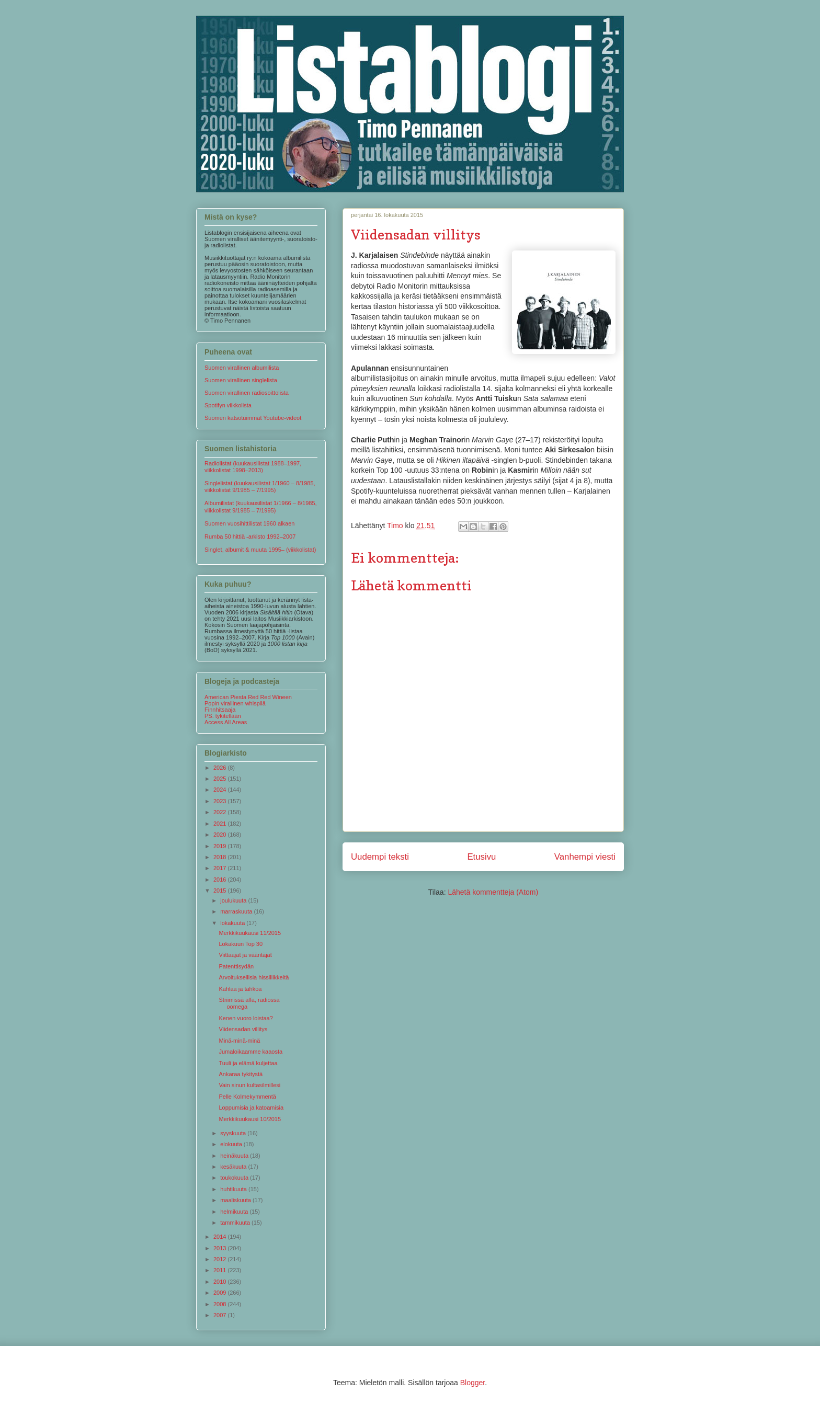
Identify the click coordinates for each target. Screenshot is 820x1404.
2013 (220, 1248)
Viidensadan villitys (243, 1029)
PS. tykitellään (222, 716)
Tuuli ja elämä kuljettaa (248, 1063)
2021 (220, 823)
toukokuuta (235, 1177)
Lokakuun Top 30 (241, 944)
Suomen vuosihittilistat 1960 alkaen (249, 523)
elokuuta (232, 1144)
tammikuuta (236, 1222)
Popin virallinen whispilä (235, 703)
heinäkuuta (235, 1155)
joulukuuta (234, 900)
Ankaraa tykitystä (241, 1074)
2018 (220, 857)
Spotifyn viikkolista (228, 405)
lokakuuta (233, 923)
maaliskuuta (236, 1200)
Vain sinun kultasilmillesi (249, 1085)
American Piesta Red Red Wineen (248, 697)
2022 (220, 812)
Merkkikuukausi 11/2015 (250, 933)
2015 (220, 890)
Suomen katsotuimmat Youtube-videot (252, 418)
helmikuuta (234, 1211)
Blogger (472, 1382)
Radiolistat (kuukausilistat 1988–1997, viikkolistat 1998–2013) (252, 466)
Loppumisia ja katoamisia (251, 1107)
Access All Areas (225, 722)
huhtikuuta (234, 1189)
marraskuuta (237, 911)
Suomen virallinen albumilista (241, 367)
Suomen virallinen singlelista (240, 380)
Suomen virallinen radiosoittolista (246, 393)
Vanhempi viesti (585, 857)
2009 (220, 1292)
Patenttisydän (236, 966)
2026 (220, 767)
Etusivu (481, 857)
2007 (220, 1315)
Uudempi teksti (380, 857)
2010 (220, 1282)
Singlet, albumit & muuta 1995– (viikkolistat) (260, 549)
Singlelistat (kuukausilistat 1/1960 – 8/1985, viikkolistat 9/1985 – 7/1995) (259, 486)
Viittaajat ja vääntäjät (245, 955)
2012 (220, 1259)
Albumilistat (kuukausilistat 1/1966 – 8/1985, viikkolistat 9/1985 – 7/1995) (260, 506)
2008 (220, 1304)
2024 (220, 789)
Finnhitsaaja (219, 709)
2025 (220, 778)
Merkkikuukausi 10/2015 (250, 1119)
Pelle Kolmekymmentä (247, 1096)
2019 (220, 846)
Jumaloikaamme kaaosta (250, 1051)
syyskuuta (233, 1133)
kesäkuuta (234, 1166)
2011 (220, 1270)
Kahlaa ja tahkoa (240, 989)
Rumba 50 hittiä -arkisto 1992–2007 (249, 536)
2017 (220, 868)
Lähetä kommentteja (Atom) (493, 892)
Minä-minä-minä (239, 1040)
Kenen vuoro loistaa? (245, 1018)
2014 (220, 1237)
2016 (220, 879)
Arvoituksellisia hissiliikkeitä (254, 977)
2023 (220, 801)
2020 (220, 834)
